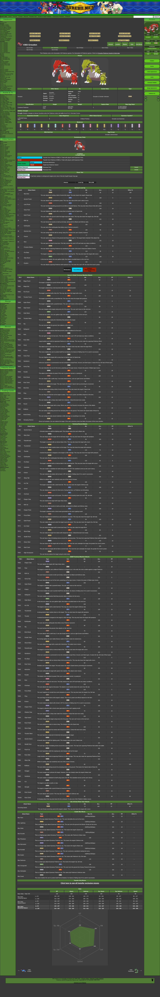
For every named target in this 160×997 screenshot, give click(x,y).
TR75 (19, 531)
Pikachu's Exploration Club (6, 379)
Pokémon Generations (5, 118)
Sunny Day (27, 366)
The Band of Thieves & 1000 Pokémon (6, 195)
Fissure (26, 236)
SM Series (2, 324)
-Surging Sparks (3, 412)
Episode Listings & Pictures (6, 94)
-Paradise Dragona (4, 457)
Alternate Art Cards (4, 398)
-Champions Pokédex (5, 40)
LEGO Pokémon (3, 80)
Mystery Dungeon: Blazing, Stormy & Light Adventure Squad (8, 232)
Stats (132, 44)
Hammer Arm (27, 231)
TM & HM (91, 182)
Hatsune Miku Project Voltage (6, 73)
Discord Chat (3, 85)
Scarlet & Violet (3, 144)
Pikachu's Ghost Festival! (5, 377)
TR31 (19, 483)
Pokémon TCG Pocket (5, 156)
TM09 (19, 307)
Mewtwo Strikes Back (5, 331)
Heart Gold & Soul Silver (5, 228)
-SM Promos (3, 438)
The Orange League (4, 99)
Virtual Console (3, 288)
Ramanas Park (47, 167)
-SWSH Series (3, 425)
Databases (7, 19)
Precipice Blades (28, 247)
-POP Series (3, 440)
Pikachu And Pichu (4, 371)
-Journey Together (4, 410)
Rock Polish (28, 723)
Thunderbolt (27, 446)
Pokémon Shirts (3, 81)
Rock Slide (26, 339)
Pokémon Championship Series (7, 71)
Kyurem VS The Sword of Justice (7, 349)
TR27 (19, 478)
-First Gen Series (4, 432)
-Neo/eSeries (3, 431)
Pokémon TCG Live (4, 172)
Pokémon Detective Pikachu (6, 365)
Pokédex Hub (33, 16)
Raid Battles (3, 399)
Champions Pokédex (58, 16)
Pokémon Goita (3, 297)
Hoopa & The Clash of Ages (6, 356)
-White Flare (3, 408)
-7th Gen (2, 68)
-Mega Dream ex (4, 445)
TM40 (19, 669)
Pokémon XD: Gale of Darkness (7, 251)
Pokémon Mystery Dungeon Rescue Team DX (6, 166)
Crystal (1, 266)
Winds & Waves (3, 142)
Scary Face (27, 209)
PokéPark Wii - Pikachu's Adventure (5, 234)
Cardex (1, 60)
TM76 (19, 404)
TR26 (19, 472)
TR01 (19, 435)
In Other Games (3, 287)
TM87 (19, 771)
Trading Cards (8, 391)
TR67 (19, 520)
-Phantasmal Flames (4, 405)
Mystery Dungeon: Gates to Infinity (7, 213)
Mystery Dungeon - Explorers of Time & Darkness (7, 242)
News (1, 21)
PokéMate (2, 263)
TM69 (19, 723)
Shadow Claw (27, 398)
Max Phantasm (22, 839)
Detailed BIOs (3, 306)
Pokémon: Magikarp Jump (6, 180)
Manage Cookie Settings (97, 978)
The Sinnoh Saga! (4, 103)
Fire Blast (26, 252)
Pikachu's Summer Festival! (6, 376)
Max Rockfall (21, 849)
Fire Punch (26, 291)
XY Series (2, 322)
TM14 (19, 318)
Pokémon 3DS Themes (5, 290)
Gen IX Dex (30, 47)
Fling (25, 393)
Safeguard (26, 329)
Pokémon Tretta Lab (4, 211)
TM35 (19, 648)
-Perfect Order (3, 402)
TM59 (19, 393)
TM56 (19, 696)
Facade (26, 371)
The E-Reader (3, 262)
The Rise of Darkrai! (4, 343)
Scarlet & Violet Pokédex (44, 16)
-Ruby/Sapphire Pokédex (5, 27)
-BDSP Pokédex (3, 34)
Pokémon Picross (4, 200)
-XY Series (2, 427)
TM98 (19, 420)
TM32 (19, 361)
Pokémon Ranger (4, 256)
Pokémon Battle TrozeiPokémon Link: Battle (7, 192)
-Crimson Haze (3, 461)
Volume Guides (3, 309)
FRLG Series (3, 314)
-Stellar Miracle (3, 458)
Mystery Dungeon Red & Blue (6, 258)
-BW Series (2, 428)
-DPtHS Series (3, 429)
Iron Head (26, 526)
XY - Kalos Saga (3, 105)
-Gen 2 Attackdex (4, 43)
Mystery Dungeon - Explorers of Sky (7, 237)
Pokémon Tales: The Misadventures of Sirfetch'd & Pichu (6, 133)
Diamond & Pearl (4, 225)
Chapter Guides (3, 307)
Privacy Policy (85, 978)
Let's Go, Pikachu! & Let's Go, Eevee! (6, 177)
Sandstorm (26, 361)
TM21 (19, 334)
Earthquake (27, 225)
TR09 (19, 451)
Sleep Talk (26, 478)
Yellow (1, 274)
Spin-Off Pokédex (4, 57)
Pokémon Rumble (4, 230)
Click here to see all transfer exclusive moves (80, 883)
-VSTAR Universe (4, 465)
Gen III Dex (55, 49)
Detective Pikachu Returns (6, 155)
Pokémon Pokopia (4, 147)
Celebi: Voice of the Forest (6, 335)
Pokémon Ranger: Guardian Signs (7, 229)
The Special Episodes (5, 113)
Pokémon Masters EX (5, 152)
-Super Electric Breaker (5, 456)
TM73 (19, 733)
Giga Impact (27, 307)
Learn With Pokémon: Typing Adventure (6, 221)
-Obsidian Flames (4, 421)
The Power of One (4, 332)
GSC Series (2, 312)
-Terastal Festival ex (4, 455)
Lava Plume (27, 204)
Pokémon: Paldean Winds (6, 122)
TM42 (19, 674)
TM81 (19, 409)
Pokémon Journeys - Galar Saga (7, 108)
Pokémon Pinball (4, 278)
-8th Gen (2, 67)
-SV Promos (3, 436)
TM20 (19, 594)
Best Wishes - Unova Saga (6, 104)
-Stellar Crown (3, 414)
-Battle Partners (3, 454)
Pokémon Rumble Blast (5, 216)
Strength (27, 787)
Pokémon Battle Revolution (6, 235)
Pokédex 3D (3, 218)
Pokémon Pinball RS (4, 255)
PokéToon (2, 123)
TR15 (19, 462)
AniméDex (2, 95)
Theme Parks (3, 82)
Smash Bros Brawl (4, 244)
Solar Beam (27, 257)
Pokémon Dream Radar (5, 210)
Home (10, 16)
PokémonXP (3, 72)
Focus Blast (27, 515)
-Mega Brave (3, 447)
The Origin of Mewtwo (5, 329)
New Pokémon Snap (4, 170)
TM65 (19, 398)
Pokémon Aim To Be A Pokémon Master (7, 110)
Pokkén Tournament (4, 202)
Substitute (26, 467)
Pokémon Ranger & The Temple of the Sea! (7, 341)
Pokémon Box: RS (4, 254)
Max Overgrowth (22, 865)
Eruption (26, 263)
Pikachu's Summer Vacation (6, 369)
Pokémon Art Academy (5, 193)
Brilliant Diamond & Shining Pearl (7, 160)
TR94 (19, 552)
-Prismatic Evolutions (4, 411)
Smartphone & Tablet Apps (6, 291)
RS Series (2, 313)
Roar (26, 568)
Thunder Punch (28, 297)
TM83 (19, 765)
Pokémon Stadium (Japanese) (7, 279)
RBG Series (2, 310)
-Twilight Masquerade (5, 416)
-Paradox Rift (3, 419)
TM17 (19, 589)
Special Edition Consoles (5, 289)
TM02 (19, 562)
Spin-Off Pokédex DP (5, 58)
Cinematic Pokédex (4, 61)
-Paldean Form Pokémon (5, 90)
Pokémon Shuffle (4, 196)
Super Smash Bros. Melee (6, 271)
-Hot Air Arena (3, 452)
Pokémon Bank (3, 190)
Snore (25, 345)
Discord (26, 16)
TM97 (19, 414)
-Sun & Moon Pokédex (5, 31)
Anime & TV (8, 93)
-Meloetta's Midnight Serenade (7, 351)
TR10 (19, 456)
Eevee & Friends (4, 385)
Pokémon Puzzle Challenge (6, 269)
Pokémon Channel (4, 253)
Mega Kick (26, 286)
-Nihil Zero (2, 444)
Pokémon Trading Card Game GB (7, 281)
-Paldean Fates (3, 418)
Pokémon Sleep (3, 154)
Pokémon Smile (3, 168)
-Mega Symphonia (4, 448)
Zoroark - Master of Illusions (6, 346)
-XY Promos (2, 439)
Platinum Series (3, 317)
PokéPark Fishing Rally (5, 261)
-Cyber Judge (3, 464)
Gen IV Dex (30, 49)
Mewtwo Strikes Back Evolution (7, 362)
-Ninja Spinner (3, 442)
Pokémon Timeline (4, 69)
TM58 (19, 701)
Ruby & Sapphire (4, 246)
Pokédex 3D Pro (3, 219)
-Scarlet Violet (3, 424)
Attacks (125, 44)
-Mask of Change (4, 460)
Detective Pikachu (4, 183)
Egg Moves (139, 44)
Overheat (26, 494)
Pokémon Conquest (4, 214)
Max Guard (21, 876)
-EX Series (2, 430)
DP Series (2, 316)
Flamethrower (27, 440)
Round (25, 404)
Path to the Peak (4, 124)
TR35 (19, 488)
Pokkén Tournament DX (5, 182)
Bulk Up (26, 220)
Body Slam (27, 435)
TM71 (19, 728)
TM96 (19, 787)
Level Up (80, 182)
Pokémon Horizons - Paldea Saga (7, 111)
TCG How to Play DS (5, 222)
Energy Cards (3, 397)
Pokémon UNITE (4, 153)
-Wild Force (2, 462)
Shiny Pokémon (3, 115)
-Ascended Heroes (4, 404)
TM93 (19, 781)
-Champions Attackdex (5, 52)
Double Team (28, 637)
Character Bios (3, 97)
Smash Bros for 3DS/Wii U (6, 204)
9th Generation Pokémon (5, 88)
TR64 (19, 515)
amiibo (1, 293)
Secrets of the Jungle (5, 363)
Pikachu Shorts (7, 367)
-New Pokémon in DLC (5, 89)
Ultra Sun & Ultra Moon (5, 175)
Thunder (26, 451)
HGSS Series (3, 319)
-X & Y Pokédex (3, 30)
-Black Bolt (2, 407)
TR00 (19, 430)
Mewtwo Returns (4, 334)
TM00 (19, 281)
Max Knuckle (21, 833)
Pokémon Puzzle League (5, 275)
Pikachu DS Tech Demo (5, 260)
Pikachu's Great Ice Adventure (7, 380)
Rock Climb (28, 797)
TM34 (19, 366)
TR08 (19, 446)
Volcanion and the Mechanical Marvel (6, 358)
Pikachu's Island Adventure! (6, 378)
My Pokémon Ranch (4, 243)
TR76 (19, 536)
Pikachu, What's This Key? (6, 386)
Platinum (2, 226)
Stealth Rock (27, 536)
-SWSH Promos (3, 437)
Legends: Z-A (3, 145)
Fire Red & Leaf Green (5, 248)
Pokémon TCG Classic (5, 400)
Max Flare (20, 817)
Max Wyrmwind (22, 844)
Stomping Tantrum (28, 420)
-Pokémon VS (3, 466)
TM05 (19, 297)
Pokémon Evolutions (4, 120)
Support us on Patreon (80, 982)
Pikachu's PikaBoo (4, 373)
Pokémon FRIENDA (4, 299)
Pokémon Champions (5, 146)
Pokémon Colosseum (5, 250)
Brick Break (27, 377)
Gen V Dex (130, 47)
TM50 (19, 685)
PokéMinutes (3, 125)
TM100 (19, 797)
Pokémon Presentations (5, 79)
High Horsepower (28, 552)
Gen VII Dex (80, 47)
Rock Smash (28, 792)
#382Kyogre (29, 970)
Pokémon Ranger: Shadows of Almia (7, 240)
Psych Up (27, 749)
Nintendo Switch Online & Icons (7, 294)
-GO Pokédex (3, 37)
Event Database (3, 87)
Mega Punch (27, 281)
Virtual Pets (2, 292)
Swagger (27, 771)
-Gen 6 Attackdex (4, 48)
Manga (8, 301)
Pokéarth (67, 16)
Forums (15, 16)
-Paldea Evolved (3, 422)
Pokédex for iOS (3, 223)
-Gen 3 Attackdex (4, 44)
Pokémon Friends (4, 149)
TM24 (19, 345)
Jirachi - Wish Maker (4, 337)
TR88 (19, 547)
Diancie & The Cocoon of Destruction (5, 355)
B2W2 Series (3, 321)
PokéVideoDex (3, 127)
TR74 (19, 526)
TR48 (19, 504)
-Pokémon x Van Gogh (5, 77)
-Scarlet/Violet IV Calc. (5, 63)
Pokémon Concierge (4, 131)
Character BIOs (3, 305)
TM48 (19, 382)
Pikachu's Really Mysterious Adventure (6, 383)
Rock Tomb (27, 382)
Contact (20, 16)
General (110, 44)
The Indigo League (4, 98)
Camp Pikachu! (3, 374)
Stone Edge (27, 531)
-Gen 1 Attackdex (4, 42)
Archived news (3, 22)
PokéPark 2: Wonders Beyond (6, 215)
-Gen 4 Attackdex (4, 46)
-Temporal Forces (4, 417)
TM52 (19, 690)
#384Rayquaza (131, 970)
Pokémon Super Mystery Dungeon (7, 199)
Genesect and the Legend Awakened (6, 353)
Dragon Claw (27, 499)
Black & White (3, 208)
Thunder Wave (28, 318)
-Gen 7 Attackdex (4, 49)
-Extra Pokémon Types (5, 395)
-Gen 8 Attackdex (4, 50)
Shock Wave (28, 642)
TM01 (19, 286)
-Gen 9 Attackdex (4, 51)
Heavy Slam (27, 542)
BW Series (2, 320)
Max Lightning (21, 823)
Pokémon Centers (4, 70)
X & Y (1, 188)
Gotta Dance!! (3, 375)
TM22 (19, 339)
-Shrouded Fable (4, 415)
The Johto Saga (3, 100)
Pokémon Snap (3, 277)
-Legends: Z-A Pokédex (5, 39)
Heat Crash (27, 547)
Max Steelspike (22, 871)
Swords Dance (28, 430)
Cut (25, 781)
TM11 (19, 313)
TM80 (19, 755)
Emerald (2, 249)
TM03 (19, 291)
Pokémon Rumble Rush (5, 181)
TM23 (19, 605)
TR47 (19, 499)
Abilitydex (2, 56)
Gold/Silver (2, 265)
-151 (1, 420)
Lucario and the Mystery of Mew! (7, 339)
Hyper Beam (27, 302)
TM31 (19, 632)
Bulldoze (26, 409)
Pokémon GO (3, 150)
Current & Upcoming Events (6, 86)
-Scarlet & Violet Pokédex (5, 38)
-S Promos (2, 469)
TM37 (19, 653)
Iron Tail (26, 483)
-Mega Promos (3, 435)
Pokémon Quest (3, 184)
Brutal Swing (27, 414)
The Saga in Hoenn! (4, 101)
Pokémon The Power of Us (6, 361)
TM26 (19, 355)
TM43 (19, 377)
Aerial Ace (27, 669)
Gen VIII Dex (54, 47)
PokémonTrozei (3, 259)
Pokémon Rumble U (4, 212)
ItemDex (2, 53)
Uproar (26, 488)
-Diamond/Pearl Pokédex (5, 28)
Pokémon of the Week (5, 65)
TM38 (19, 658)
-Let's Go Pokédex (4, 32)
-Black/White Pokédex (5, 29)
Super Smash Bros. (4, 282)
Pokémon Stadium (4, 280)
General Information (4, 303)
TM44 (19, 680)
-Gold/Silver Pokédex (5, 26)
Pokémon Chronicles (4, 112)
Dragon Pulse (27, 510)
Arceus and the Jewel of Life (6, 345)
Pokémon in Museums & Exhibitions (5, 75)
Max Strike (20, 828)
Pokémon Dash (3, 252)
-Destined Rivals (3, 409)
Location (117, 44)
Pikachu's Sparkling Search (6, 381)
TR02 (19, 440)
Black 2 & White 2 (4, 209)
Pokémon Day (3, 78)
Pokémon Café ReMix (5, 151)
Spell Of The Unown (4, 333)
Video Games (7, 139)
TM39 (19, 371)
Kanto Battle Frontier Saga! (6, 102)
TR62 (19, 510)
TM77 (19, 749)
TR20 (19, 467)
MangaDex (2, 304)
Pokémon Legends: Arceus (6, 161)
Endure (26, 472)
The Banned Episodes (5, 114)
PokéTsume (2, 137)
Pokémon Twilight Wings (5, 119)
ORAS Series (3, 323)
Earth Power (27, 215)
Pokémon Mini (3, 270)
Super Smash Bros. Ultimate (6, 185)
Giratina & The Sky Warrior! (6, 344)
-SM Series (2, 426)
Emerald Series (3, 315)
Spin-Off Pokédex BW (5, 59)
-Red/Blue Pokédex (4, 24)
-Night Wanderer (3, 459)
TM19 (19, 329)
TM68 (19, 717)
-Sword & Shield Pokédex (5, 33)
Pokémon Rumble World (5, 198)
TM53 (19, 388)
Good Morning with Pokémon (6, 128)
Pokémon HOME (4, 162)
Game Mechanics (4, 62)
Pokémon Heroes (4, 336)
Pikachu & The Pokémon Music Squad (7, 388)
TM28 (19, 626)
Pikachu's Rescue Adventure (6, 370)
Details (136, 167)
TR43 (19, 494)
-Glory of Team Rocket (5, 451)
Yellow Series (3, 311)
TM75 (19, 739)
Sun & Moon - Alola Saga (5, 107)
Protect (25, 350)
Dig (24, 323)
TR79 (19, 542)
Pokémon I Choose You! (5, 359)
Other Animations (4, 129)
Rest (25, 241)
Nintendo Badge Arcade (5, 205)
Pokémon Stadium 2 (4, 268)
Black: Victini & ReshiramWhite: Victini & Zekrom (7, 348)
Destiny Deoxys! (3, 338)
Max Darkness (21, 860)
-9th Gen (2, 66)
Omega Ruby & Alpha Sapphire (7, 189)
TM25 (19, 350)
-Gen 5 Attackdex (4, 47)
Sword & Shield (3, 159)
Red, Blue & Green (4, 273)
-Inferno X (2, 446)
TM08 (19, 302)
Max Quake (21, 855)
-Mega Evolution (3, 406)
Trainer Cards (3, 396)
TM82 (19, 760)
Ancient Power (28, 199)
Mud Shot (26, 193)
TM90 (19, 776)
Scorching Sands (22, 807)
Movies (8, 327)
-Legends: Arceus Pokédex (6, 36)
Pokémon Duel (3, 203)
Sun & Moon (3, 174)
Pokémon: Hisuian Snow (5, 121)
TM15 (19, 323)
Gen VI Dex (105, 47)
